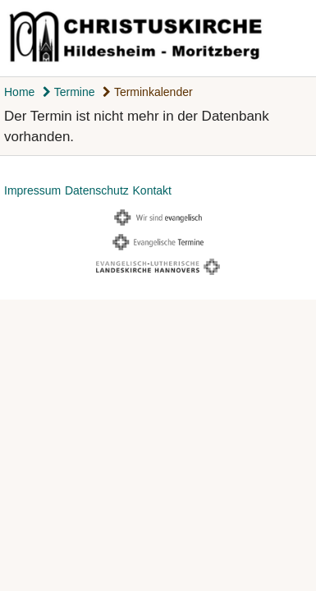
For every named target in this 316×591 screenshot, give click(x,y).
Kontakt (152, 190)
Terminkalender (147, 91)
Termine (68, 91)
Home (19, 91)
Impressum (32, 190)
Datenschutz (97, 190)
